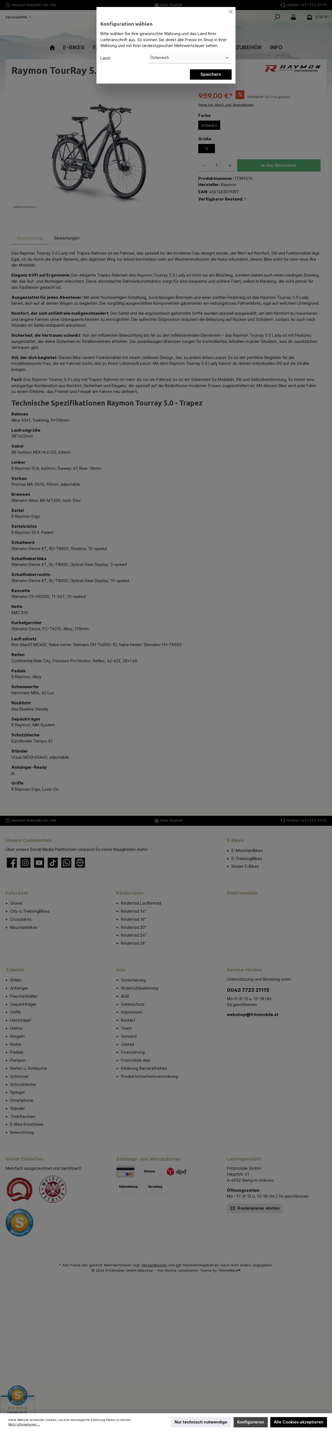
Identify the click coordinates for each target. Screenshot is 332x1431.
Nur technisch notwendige (201, 1422)
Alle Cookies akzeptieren (298, 1422)
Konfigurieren (250, 1422)
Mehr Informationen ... (24, 1424)
